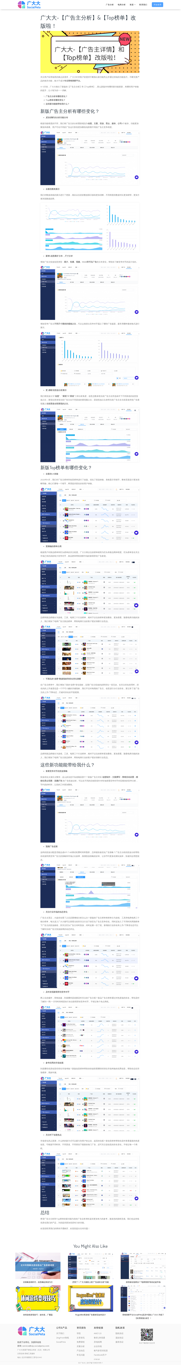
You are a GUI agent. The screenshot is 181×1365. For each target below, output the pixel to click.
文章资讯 (81, 1337)
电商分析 (122, 4)
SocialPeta (61, 1342)
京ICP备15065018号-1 (95, 1363)
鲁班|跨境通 (99, 1337)
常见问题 (81, 1354)
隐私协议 (119, 1333)
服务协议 (119, 1342)
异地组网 (98, 1342)
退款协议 (119, 1337)
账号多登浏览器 (101, 1350)
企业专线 (98, 1346)
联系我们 (143, 4)
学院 (79, 1333)
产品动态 (81, 1350)
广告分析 (110, 4)
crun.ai (97, 1359)
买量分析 (81, 1346)
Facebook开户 (100, 1354)
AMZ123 (98, 1333)
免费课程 (81, 1342)
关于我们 (60, 1333)
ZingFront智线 (62, 1337)
